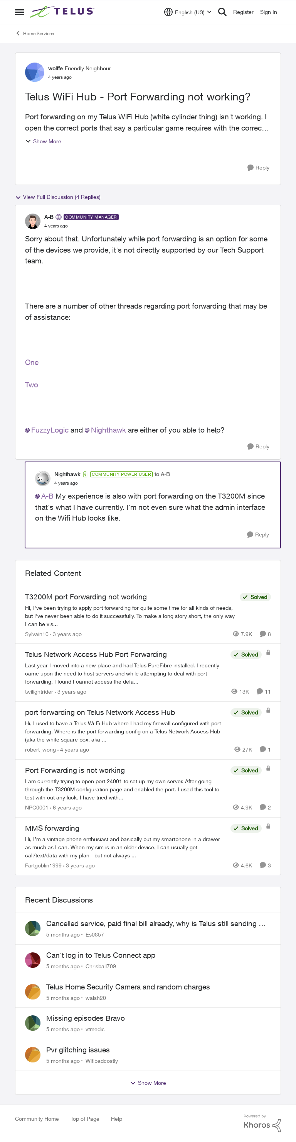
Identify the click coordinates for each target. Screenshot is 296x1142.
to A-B (162, 474)
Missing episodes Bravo (85, 1018)
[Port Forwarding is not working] (126, 789)
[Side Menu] (19, 12)
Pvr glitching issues (78, 1049)
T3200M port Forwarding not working (86, 596)
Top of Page (85, 1118)
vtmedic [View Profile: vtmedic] (95, 1029)
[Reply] (258, 168)
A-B (47, 496)
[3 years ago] (66, 634)
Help (116, 1118)
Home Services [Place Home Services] (34, 33)
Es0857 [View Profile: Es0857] (95, 934)
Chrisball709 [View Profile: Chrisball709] (101, 966)
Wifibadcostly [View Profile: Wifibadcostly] (102, 1060)
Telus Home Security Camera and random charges (128, 986)
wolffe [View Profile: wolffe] (55, 68)
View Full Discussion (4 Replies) (58, 196)
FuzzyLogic (50, 430)
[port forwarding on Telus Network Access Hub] (126, 731)
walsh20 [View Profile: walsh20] (96, 997)
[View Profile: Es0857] (32, 928)
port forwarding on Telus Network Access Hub (100, 712)
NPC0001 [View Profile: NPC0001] (37, 807)
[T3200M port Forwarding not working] (130, 615)
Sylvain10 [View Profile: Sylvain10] (37, 633)
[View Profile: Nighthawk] (42, 478)
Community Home (37, 1118)
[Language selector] (188, 12)
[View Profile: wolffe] (34, 72)
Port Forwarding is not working (75, 770)
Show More (43, 141)
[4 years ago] (73, 749)
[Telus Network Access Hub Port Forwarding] (126, 673)
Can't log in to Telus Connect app (100, 955)
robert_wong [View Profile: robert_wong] (40, 749)
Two (31, 384)
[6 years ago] (66, 807)
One (32, 362)
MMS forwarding (52, 828)
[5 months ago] (63, 934)
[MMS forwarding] (126, 847)
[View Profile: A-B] (32, 221)
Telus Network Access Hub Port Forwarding (96, 654)
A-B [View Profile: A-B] (49, 217)
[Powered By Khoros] (262, 1123)
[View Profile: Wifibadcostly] (32, 1054)
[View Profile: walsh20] (32, 991)
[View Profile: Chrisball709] (32, 960)
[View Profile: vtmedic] (32, 1023)
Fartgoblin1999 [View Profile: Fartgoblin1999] (43, 865)
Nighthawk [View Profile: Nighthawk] (67, 474)
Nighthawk (108, 430)
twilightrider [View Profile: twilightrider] (39, 691)
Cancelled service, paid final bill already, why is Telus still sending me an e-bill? (157, 923)
